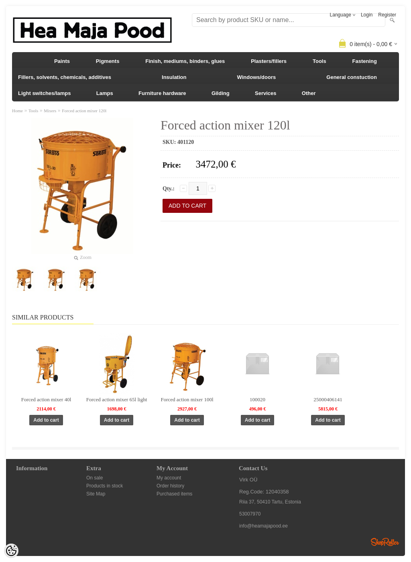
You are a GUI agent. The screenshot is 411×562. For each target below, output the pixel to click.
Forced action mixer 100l (187, 399)
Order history (170, 486)
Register (387, 15)
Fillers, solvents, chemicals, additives (64, 77)
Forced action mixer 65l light (116, 399)
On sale (94, 478)
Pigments (108, 61)
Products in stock (104, 486)
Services (266, 93)
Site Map (95, 494)
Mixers (50, 110)
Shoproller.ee (385, 542)
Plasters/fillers (269, 61)
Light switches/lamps (44, 93)
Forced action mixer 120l (84, 110)
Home (17, 110)
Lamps (104, 93)
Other (309, 93)
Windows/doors (256, 77)
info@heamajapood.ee (263, 526)
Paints (62, 61)
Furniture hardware (162, 93)
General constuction (351, 77)
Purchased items (174, 494)
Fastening (364, 61)
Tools (319, 61)
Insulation (174, 77)
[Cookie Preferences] (11, 551)
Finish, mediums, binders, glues (185, 61)
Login (366, 15)
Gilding (221, 93)
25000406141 (327, 399)
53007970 (249, 514)
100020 (257, 399)
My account (169, 478)
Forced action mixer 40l (46, 399)
